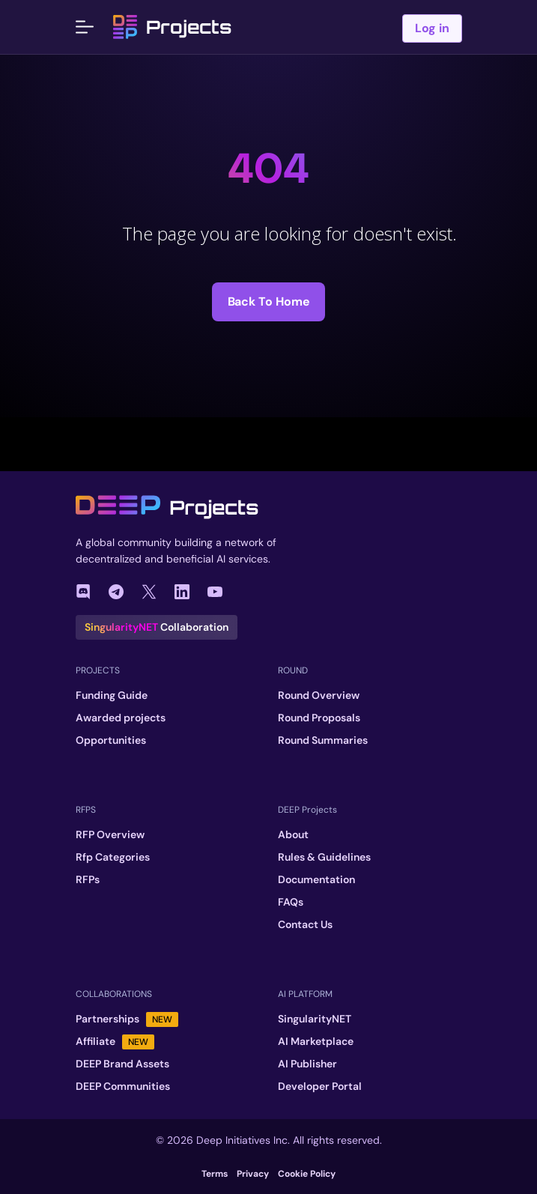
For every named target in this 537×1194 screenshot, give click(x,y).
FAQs (290, 902)
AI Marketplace (316, 1041)
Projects (172, 27)
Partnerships (127, 1019)
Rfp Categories (113, 857)
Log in (432, 28)
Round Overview (318, 695)
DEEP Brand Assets (122, 1063)
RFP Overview (110, 834)
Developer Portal (320, 1086)
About (293, 834)
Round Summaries (323, 740)
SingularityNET (314, 1018)
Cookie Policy (307, 1174)
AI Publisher (307, 1063)
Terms (214, 1174)
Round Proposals (319, 717)
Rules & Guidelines (324, 857)
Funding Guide (112, 695)
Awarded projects (121, 717)
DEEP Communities (123, 1086)
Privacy (253, 1174)
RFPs (88, 879)
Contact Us (305, 924)
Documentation (316, 879)
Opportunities (111, 740)
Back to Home (269, 301)
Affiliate (115, 1041)
